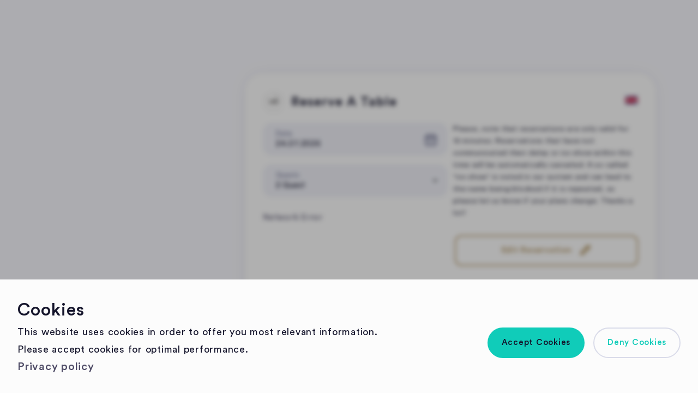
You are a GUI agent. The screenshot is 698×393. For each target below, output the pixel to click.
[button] (536, 342)
